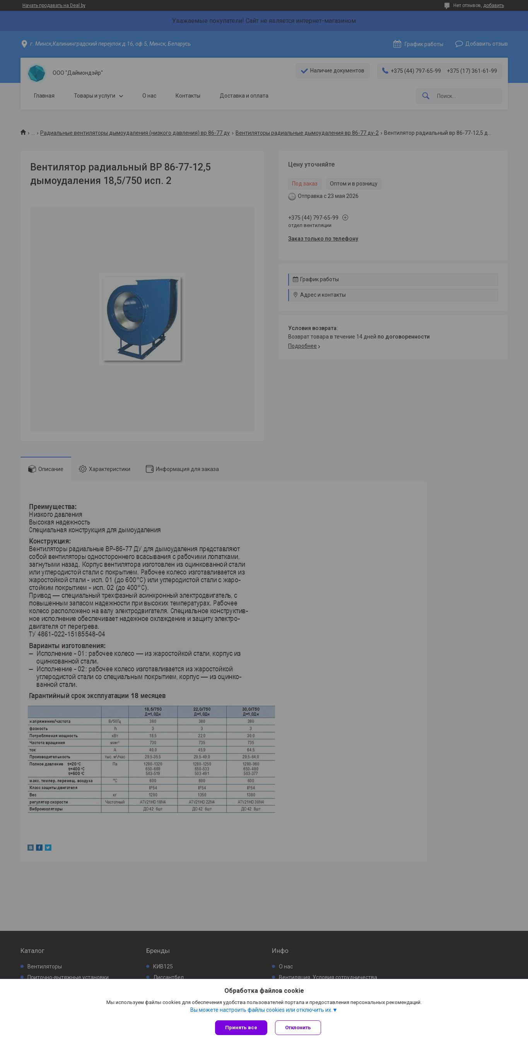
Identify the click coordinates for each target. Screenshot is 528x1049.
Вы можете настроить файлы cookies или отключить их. (261, 1010)
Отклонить (298, 1027)
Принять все (241, 1027)
